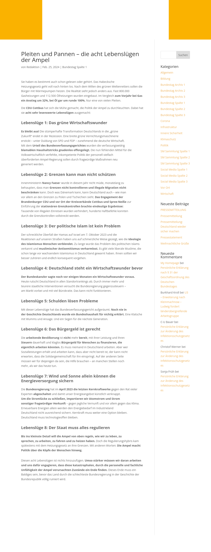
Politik (164, 145)
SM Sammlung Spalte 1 (175, 151)
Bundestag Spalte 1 (74, 67)
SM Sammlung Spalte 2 (175, 157)
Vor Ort (165, 187)
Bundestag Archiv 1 (173, 85)
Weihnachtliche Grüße (175, 243)
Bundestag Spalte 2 (173, 109)
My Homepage (170, 263)
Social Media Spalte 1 (174, 169)
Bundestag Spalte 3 (173, 115)
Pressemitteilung (171, 216)
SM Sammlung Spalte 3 (175, 163)
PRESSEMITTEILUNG (173, 210)
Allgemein (167, 72)
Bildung (165, 78)
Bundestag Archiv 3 (173, 97)
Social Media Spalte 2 (174, 175)
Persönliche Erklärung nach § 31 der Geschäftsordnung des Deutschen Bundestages (175, 277)
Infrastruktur (169, 127)
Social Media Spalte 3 (174, 181)
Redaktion (33, 67)
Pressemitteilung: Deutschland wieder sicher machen (173, 226)
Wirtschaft (167, 194)
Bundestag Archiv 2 (173, 90)
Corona (165, 121)
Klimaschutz (168, 139)
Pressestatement (171, 237)
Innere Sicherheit (171, 133)
